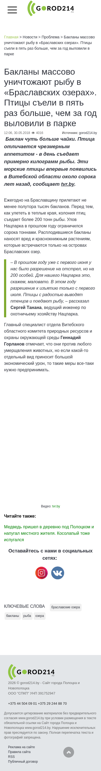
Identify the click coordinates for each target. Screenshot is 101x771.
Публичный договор (23, 761)
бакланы (12, 616)
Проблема (50, 37)
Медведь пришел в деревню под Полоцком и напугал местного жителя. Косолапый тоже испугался (49, 533)
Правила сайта (19, 752)
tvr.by (67, 184)
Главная (11, 37)
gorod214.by (88, 133)
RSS (11, 757)
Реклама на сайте (21, 747)
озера (39, 616)
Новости (30, 37)
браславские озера (65, 607)
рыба (27, 616)
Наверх (68, 752)
